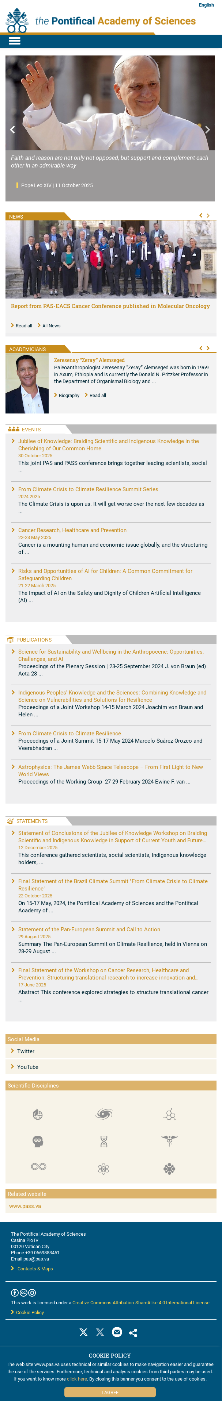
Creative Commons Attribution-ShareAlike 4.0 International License (141, 1302)
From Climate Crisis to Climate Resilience (69, 733)
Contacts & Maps (32, 1268)
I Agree (110, 1392)
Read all (21, 325)
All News (49, 325)
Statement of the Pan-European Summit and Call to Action (89, 929)
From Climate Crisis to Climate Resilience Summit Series (88, 489)
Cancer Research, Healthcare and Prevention (72, 530)
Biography (66, 395)
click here (77, 1378)
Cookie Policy (27, 1312)
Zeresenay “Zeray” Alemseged (89, 360)
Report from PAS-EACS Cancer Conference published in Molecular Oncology (110, 305)
